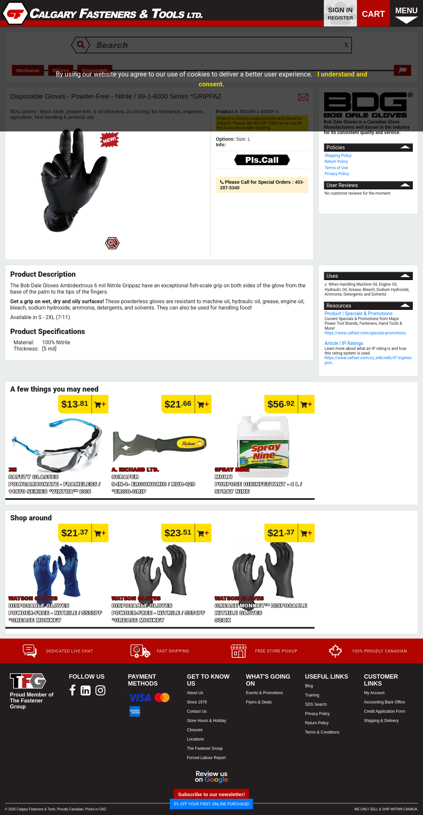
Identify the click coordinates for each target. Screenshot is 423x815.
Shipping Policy (338, 155)
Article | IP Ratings (344, 343)
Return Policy (336, 161)
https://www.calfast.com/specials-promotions (365, 333)
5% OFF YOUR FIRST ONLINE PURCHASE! (212, 803)
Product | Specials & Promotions (359, 313)
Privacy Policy (337, 173)
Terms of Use (336, 168)
